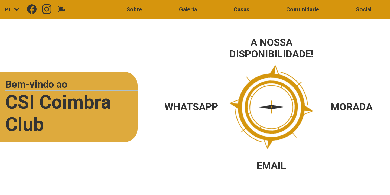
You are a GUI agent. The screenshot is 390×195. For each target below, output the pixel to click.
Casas (241, 9)
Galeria (188, 9)
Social (364, 9)
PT (13, 9)
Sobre (134, 9)
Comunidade (302, 9)
